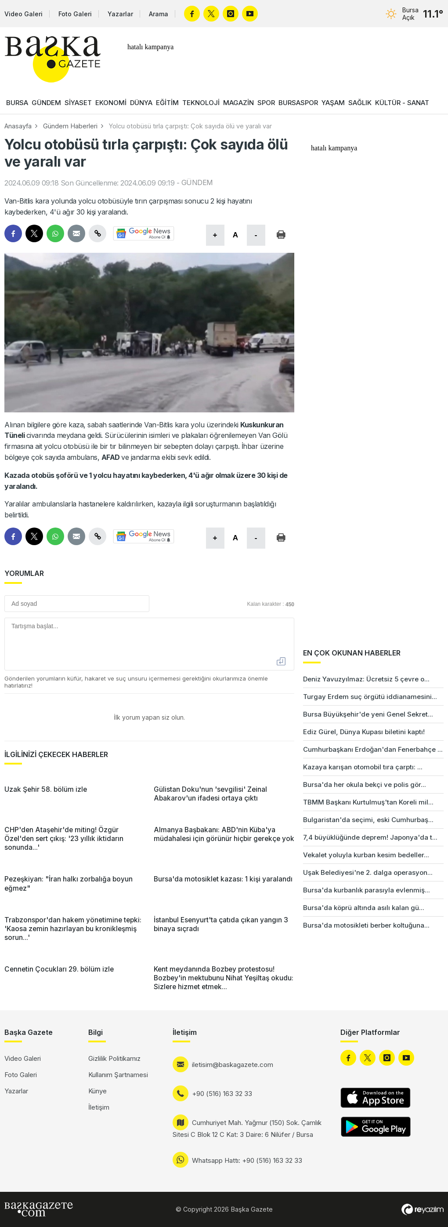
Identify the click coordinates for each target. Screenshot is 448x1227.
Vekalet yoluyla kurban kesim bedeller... (366, 855)
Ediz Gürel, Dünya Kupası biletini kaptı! (364, 732)
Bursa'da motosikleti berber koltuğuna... (366, 925)
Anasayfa (18, 126)
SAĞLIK (360, 102)
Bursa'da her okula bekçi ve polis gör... (364, 784)
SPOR (266, 102)
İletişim (98, 1107)
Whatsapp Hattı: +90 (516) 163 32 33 (247, 1160)
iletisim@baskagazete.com (232, 1064)
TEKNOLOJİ (201, 102)
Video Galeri (23, 14)
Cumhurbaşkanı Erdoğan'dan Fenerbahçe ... (373, 749)
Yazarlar (120, 14)
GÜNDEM (46, 102)
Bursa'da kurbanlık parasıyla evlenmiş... (366, 890)
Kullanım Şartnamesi (118, 1074)
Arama (158, 14)
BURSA (17, 102)
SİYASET (78, 102)
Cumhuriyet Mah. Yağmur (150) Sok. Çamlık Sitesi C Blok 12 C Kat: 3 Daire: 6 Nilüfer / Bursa (247, 1128)
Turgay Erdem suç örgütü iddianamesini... (370, 696)
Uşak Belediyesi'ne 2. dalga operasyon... (368, 872)
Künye (97, 1091)
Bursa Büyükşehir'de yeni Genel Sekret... (368, 714)
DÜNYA (141, 102)
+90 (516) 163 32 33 (222, 1093)
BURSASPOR (298, 102)
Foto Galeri (75, 14)
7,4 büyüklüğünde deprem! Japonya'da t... (370, 837)
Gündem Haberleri (70, 126)
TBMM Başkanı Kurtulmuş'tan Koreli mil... (368, 802)
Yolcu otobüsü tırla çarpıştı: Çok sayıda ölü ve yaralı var (190, 126)
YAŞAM (333, 102)
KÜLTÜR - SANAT (402, 102)
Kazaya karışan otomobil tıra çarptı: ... (363, 767)
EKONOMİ (110, 102)
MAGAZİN (238, 102)
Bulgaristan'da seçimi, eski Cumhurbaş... (368, 820)
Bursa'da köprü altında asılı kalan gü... (363, 907)
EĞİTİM (167, 102)
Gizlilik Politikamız (114, 1058)
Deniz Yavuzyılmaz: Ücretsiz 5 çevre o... (366, 679)
